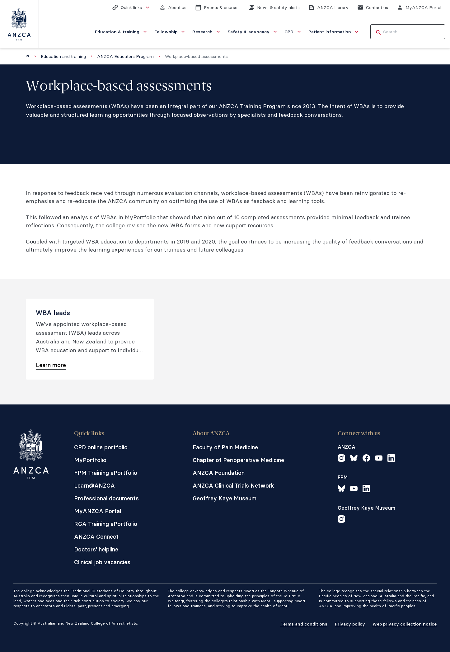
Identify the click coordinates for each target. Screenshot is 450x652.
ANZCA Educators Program (125, 56)
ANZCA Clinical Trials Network (233, 485)
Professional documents (106, 498)
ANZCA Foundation (219, 472)
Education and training (63, 56)
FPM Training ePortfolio (105, 472)
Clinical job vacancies (102, 562)
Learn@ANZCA (94, 485)
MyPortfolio (90, 460)
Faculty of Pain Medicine (225, 447)
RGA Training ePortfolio (105, 523)
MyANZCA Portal (97, 511)
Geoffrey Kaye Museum (224, 498)
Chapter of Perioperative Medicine (238, 460)
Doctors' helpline (96, 549)
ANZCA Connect (96, 536)
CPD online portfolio (101, 447)
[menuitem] (121, 31)
